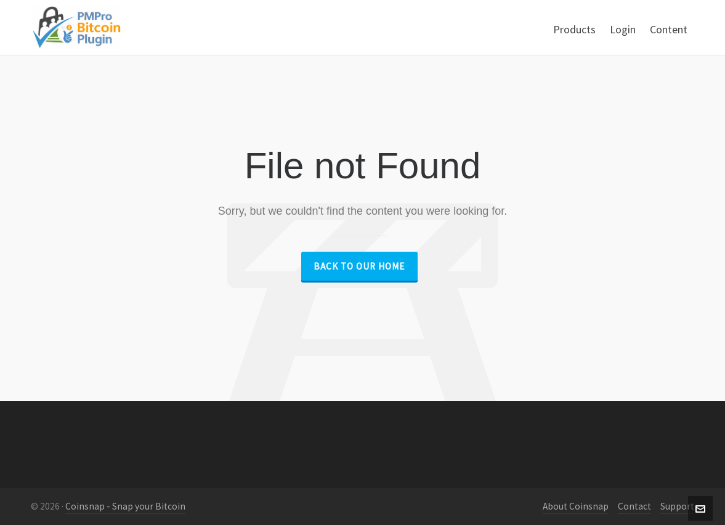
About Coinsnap (576, 506)
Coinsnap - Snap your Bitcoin (125, 506)
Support (677, 506)
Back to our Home (359, 266)
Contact (634, 506)
